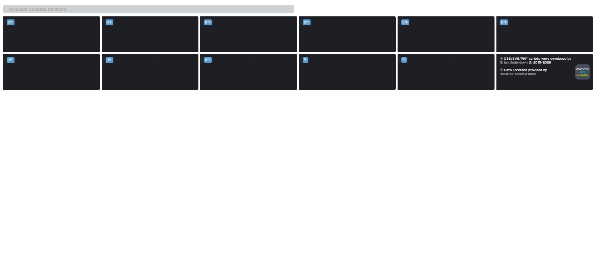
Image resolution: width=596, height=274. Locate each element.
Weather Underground (518, 74)
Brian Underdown (514, 62)
